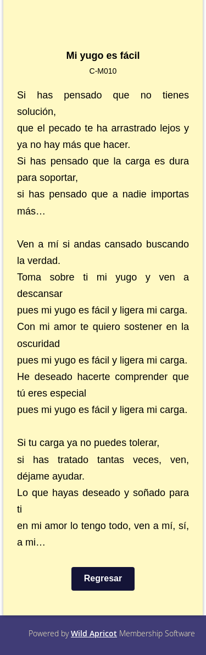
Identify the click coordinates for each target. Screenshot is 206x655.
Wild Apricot (94, 633)
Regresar (103, 578)
